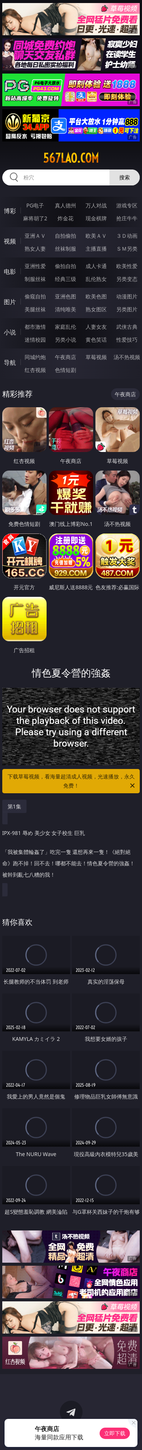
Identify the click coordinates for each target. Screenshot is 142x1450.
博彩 (10, 211)
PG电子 (35, 205)
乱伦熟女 (96, 278)
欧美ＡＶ (96, 235)
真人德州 (65, 205)
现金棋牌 (96, 218)
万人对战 (96, 205)
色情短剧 (65, 369)
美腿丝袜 (35, 309)
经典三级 (65, 278)
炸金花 (65, 218)
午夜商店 (65, 357)
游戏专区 (126, 205)
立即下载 (114, 1433)
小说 (10, 332)
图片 (10, 302)
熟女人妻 (35, 248)
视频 (10, 241)
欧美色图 (96, 296)
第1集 (14, 806)
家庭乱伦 (65, 326)
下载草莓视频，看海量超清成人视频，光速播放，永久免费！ (72, 781)
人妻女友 (96, 326)
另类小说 (65, 339)
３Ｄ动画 (126, 235)
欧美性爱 (126, 266)
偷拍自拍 (65, 266)
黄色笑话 (96, 339)
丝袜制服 (65, 248)
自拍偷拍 (65, 235)
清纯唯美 (65, 309)
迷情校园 (35, 339)
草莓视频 (96, 357)
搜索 (124, 177)
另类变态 (126, 278)
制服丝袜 (35, 278)
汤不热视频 (127, 357)
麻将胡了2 (35, 218)
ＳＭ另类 (126, 248)
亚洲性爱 (35, 266)
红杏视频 (35, 369)
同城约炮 (35, 357)
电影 (10, 271)
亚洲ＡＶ (35, 235)
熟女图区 (96, 309)
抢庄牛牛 (126, 218)
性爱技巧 (126, 339)
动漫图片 (126, 296)
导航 (10, 362)
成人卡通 (96, 266)
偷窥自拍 (35, 296)
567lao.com (71, 158)
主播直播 (96, 248)
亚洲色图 (65, 296)
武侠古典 (126, 326)
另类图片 (126, 309)
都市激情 (35, 326)
